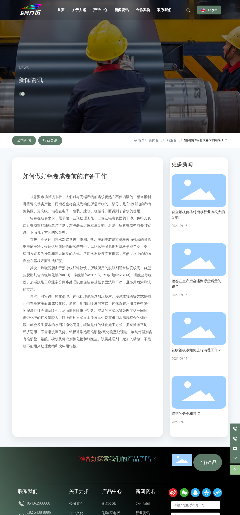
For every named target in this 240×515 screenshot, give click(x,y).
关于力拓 (79, 491)
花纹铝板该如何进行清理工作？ (196, 350)
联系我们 (28, 491)
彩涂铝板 (109, 503)
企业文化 (76, 513)
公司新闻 (24, 140)
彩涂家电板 (111, 513)
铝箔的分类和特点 (186, 414)
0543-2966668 (39, 503)
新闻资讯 (31, 88)
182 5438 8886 (39, 512)
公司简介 (76, 503)
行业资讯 (50, 140)
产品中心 (112, 491)
